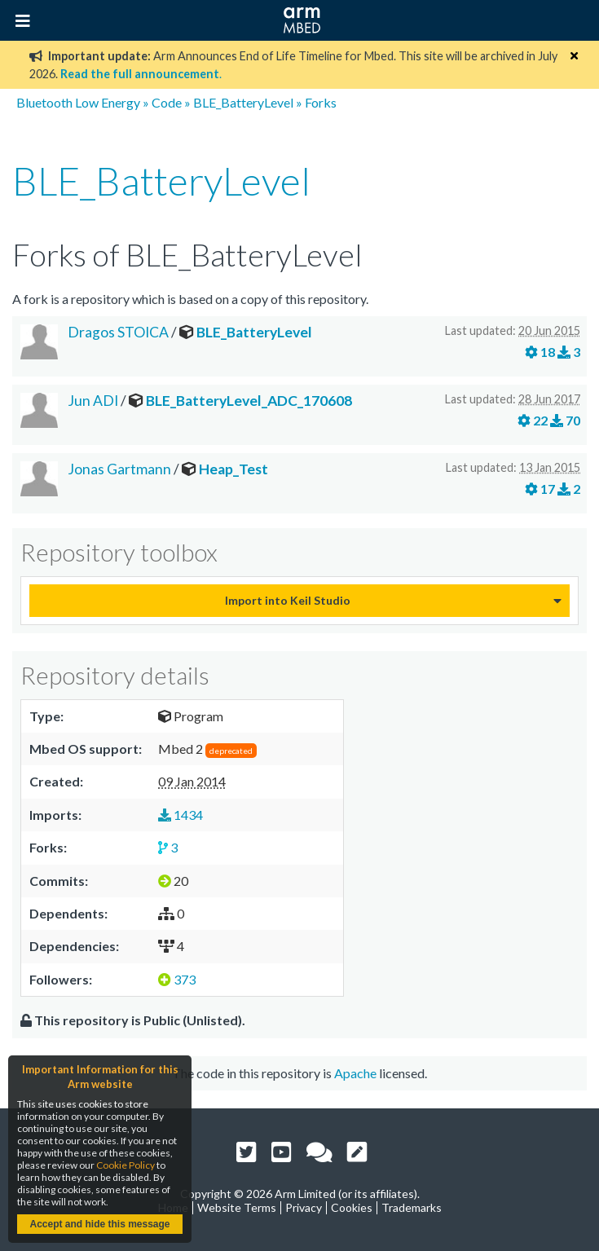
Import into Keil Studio (287, 600)
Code (167, 102)
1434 (180, 814)
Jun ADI (93, 400)
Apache (355, 1073)
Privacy (303, 1207)
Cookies (351, 1207)
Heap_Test (233, 469)
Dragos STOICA (118, 332)
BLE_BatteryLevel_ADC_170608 (249, 400)
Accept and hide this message (99, 1224)
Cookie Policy (125, 1165)
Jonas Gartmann (119, 469)
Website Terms (236, 1207)
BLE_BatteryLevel (243, 102)
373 (177, 979)
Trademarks (411, 1207)
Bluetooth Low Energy (78, 102)
